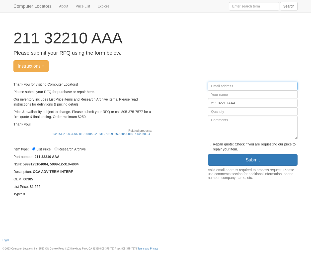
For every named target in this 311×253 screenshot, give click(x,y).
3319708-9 (105, 134)
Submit (253, 159)
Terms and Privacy (148, 248)
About (63, 6)
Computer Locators (32, 6)
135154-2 (58, 134)
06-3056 (72, 134)
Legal (5, 240)
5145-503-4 (142, 134)
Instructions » (31, 66)
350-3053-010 (124, 134)
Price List (83, 6)
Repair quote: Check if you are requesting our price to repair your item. (252, 146)
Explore (103, 6)
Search (288, 6)
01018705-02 (88, 134)
